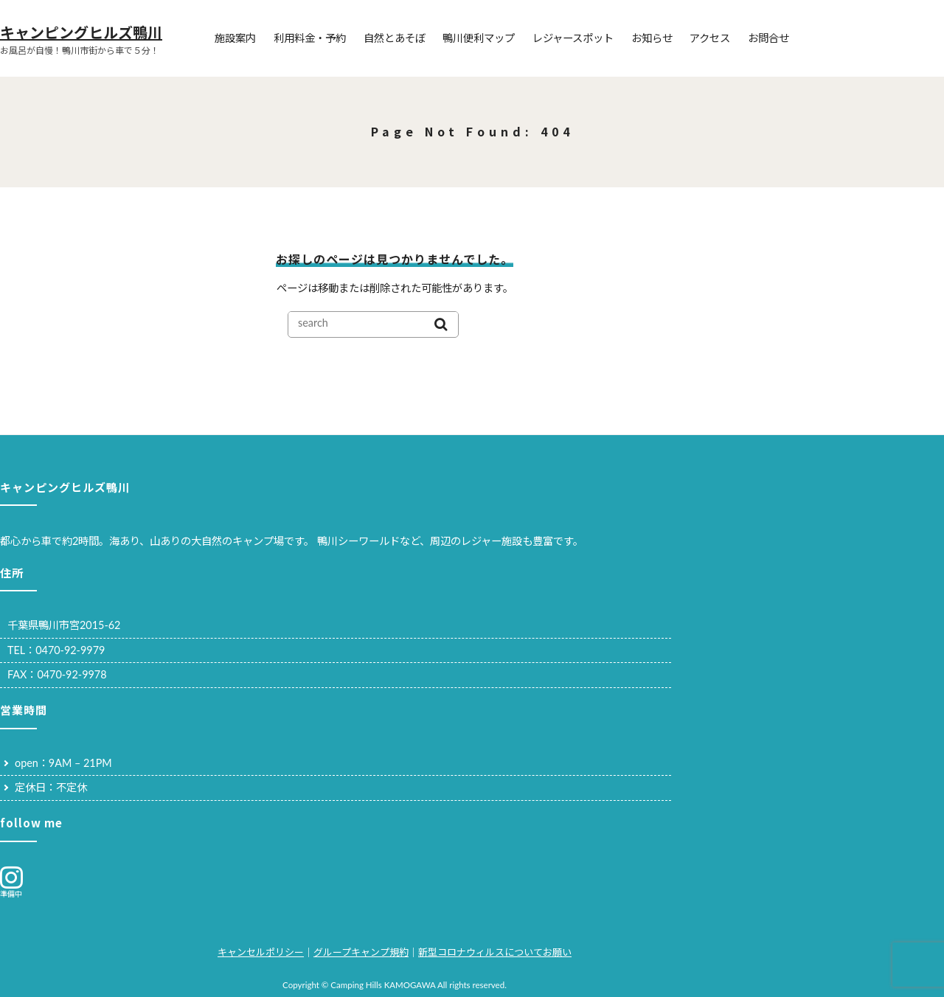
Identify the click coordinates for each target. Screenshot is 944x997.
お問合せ (768, 38)
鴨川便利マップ (478, 38)
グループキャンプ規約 (361, 952)
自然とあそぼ (395, 38)
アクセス (710, 38)
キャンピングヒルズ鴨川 (81, 32)
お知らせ (652, 38)
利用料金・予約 (310, 38)
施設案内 (235, 38)
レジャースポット (573, 38)
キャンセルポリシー (261, 952)
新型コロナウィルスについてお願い (495, 952)
